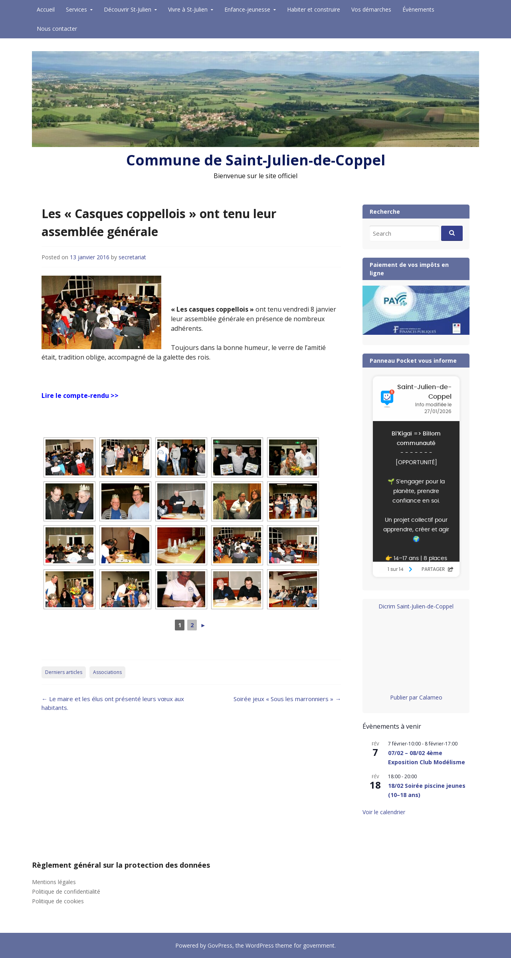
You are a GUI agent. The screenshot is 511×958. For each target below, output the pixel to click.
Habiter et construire (313, 9)
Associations (107, 672)
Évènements (418, 9)
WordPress (260, 945)
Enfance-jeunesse (247, 9)
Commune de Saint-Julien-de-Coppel (255, 160)
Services (76, 9)
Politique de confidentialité (66, 891)
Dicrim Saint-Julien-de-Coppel (416, 606)
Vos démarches (371, 9)
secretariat (132, 257)
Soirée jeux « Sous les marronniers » (287, 699)
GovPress (220, 945)
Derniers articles (63, 672)
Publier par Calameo (416, 697)
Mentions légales (54, 882)
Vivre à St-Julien (188, 9)
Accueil (46, 9)
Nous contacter (57, 28)
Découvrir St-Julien (127, 9)
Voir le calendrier (383, 812)
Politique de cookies (58, 901)
